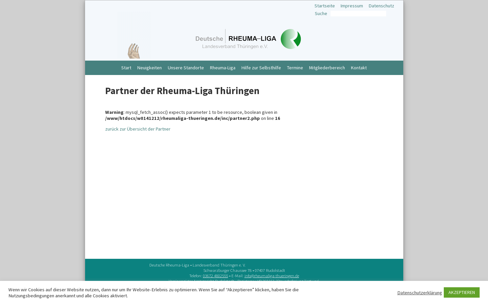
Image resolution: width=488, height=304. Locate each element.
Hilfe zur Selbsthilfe (261, 68)
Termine (295, 68)
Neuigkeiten (149, 68)
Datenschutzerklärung (419, 293)
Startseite (325, 6)
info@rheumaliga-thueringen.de (272, 275)
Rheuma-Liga (222, 68)
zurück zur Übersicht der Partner (137, 129)
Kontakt (359, 68)
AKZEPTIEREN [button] (461, 292)
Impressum (352, 6)
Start (126, 68)
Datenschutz (381, 6)
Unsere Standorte (186, 68)
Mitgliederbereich (327, 68)
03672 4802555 (215, 275)
